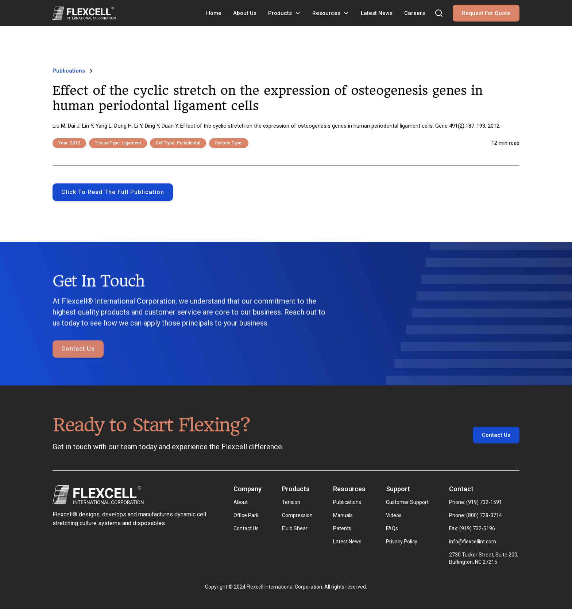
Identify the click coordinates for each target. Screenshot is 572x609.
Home (213, 13)
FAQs (392, 528)
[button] (284, 13)
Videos (394, 515)
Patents (342, 528)
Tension (291, 502)
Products (280, 13)
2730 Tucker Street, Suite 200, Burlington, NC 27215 (484, 558)
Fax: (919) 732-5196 (472, 528)
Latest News (377, 13)
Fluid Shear (295, 528)
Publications (347, 502)
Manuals (343, 515)
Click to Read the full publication (112, 192)
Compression (297, 515)
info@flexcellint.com (472, 541)
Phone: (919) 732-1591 (475, 502)
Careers (414, 13)
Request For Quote (486, 13)
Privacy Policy (401, 541)
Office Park (246, 515)
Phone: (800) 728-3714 (475, 515)
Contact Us (78, 366)
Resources (326, 13)
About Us (244, 13)
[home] (84, 13)
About (240, 502)
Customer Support (407, 502)
